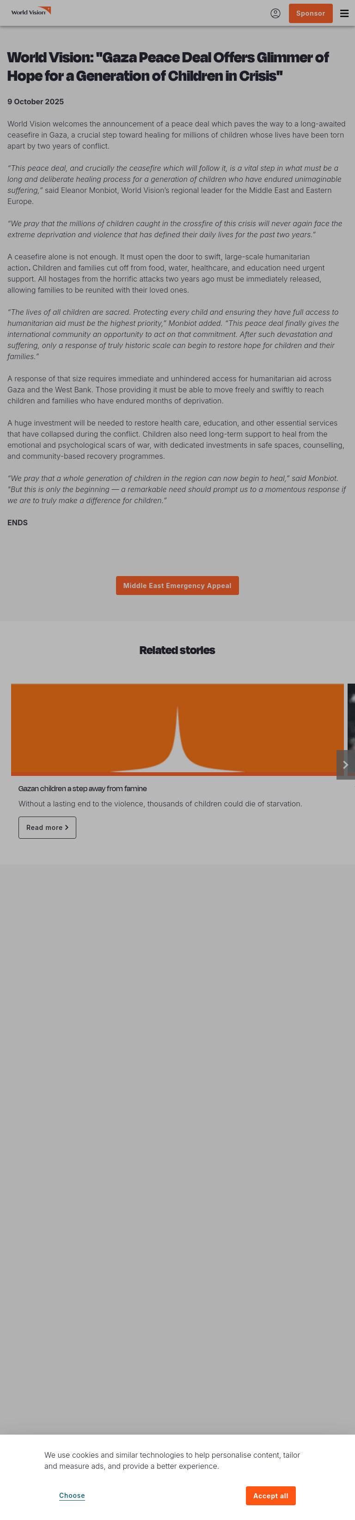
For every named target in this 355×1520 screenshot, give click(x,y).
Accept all (270, 1496)
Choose (72, 1495)
